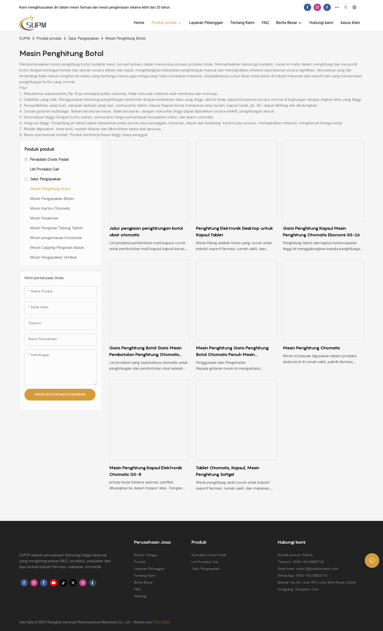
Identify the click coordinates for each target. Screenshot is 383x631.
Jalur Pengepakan (83, 38)
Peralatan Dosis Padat (209, 555)
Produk (139, 562)
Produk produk (49, 38)
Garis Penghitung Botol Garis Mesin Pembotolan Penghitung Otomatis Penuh (145, 351)
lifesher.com (143, 622)
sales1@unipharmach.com (317, 569)
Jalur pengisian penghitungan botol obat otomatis (146, 231)
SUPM (24, 38)
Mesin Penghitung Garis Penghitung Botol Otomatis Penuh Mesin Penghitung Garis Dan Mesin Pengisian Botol (235, 351)
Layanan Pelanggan (149, 569)
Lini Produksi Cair (205, 562)
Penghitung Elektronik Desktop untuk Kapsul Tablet (234, 231)
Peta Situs (162, 622)
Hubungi (140, 596)
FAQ (137, 589)
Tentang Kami (144, 576)
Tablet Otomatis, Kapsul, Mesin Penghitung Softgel (227, 471)
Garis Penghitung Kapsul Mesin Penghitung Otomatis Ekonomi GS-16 (321, 231)
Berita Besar (143, 582)
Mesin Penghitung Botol (125, 38)
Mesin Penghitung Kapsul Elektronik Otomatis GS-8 (145, 471)
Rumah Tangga (145, 555)
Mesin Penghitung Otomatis (311, 347)
